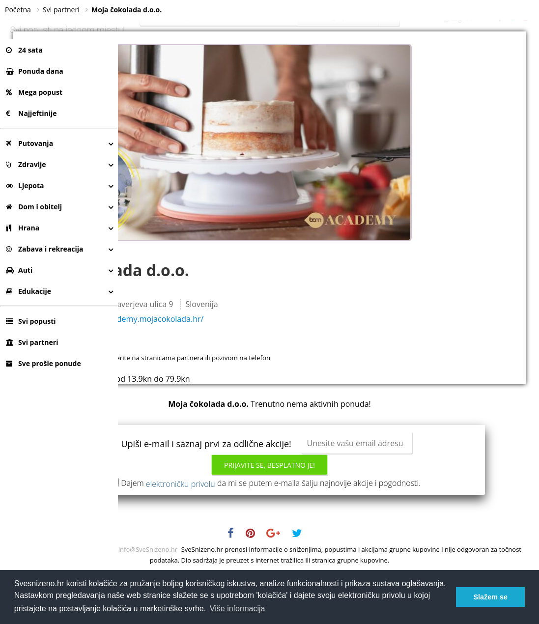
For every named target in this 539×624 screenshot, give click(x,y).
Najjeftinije (31, 113)
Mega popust (34, 92)
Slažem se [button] (490, 597)
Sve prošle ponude (43, 363)
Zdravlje (26, 164)
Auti (19, 270)
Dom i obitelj (34, 206)
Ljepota (25, 185)
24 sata (24, 50)
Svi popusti (31, 321)
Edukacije (28, 291)
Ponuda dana (34, 71)
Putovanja (29, 143)
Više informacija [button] (237, 608)
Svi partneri (32, 342)
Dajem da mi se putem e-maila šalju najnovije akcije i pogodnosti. (329, 527)
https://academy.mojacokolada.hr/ (256, 358)
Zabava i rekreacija (44, 249)
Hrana (22, 227)
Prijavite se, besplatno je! (328, 504)
